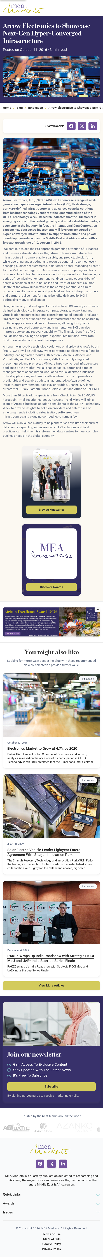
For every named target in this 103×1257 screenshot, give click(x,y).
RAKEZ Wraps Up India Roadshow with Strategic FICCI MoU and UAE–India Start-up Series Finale (50, 958)
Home (7, 107)
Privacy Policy (51, 1249)
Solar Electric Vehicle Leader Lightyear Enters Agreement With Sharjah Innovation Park (43, 852)
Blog (20, 107)
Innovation (35, 107)
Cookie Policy (51, 1244)
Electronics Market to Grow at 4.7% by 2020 (42, 748)
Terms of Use (51, 1234)
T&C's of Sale (51, 1239)
